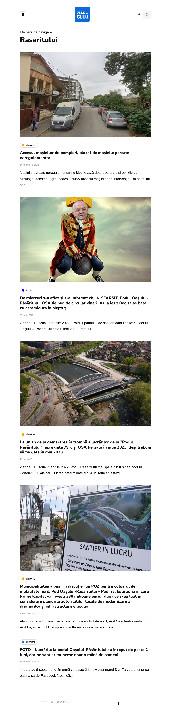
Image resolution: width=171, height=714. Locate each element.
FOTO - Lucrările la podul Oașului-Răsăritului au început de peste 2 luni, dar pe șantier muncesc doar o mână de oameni (84, 652)
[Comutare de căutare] (147, 15)
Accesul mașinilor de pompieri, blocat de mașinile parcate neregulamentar (74, 155)
